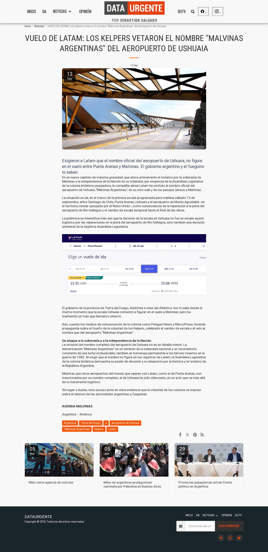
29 (182, 450)
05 (32, 450)
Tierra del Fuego (90, 422)
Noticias (39, 26)
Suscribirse (229, 526)
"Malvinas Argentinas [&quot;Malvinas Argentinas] (77, 429)
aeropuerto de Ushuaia (125, 422)
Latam (112, 429)
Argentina (69, 414)
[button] (63, 11)
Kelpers (99, 429)
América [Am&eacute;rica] (86, 414)
